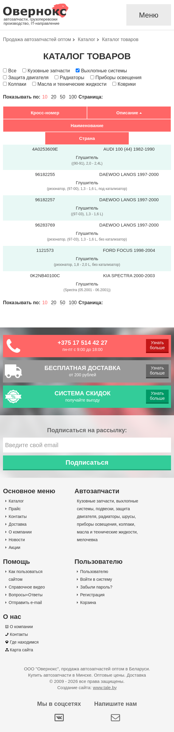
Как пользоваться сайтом (26, 575)
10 (44, 96)
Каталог (16, 501)
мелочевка (87, 539)
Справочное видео (27, 587)
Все (12, 70)
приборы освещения (96, 524)
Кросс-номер (45, 112)
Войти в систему (96, 579)
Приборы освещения (118, 77)
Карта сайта (21, 649)
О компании (20, 532)
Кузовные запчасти (48, 70)
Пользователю (94, 571)
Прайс (15, 508)
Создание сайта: (86, 687)
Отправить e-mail (25, 602)
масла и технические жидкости (107, 532)
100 (73, 96)
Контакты (18, 516)
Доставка (18, 524)
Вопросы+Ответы (26, 594)
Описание (127, 112)
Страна (87, 138)
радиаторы (109, 516)
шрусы (128, 516)
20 (53, 96)
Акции (14, 547)
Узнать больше (157, 345)
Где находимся (24, 642)
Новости (17, 539)
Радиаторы (72, 77)
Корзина (88, 602)
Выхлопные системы (104, 70)
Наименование (87, 125)
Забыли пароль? (96, 587)
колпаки (126, 524)
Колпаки (17, 84)
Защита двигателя (28, 77)
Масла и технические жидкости (72, 84)
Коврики (127, 84)
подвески (104, 508)
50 (62, 96)
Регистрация (92, 594)
